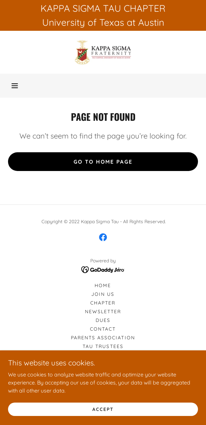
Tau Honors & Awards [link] (103, 364)
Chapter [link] (102, 303)
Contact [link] (103, 329)
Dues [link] (103, 320)
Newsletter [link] (103, 312)
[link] (103, 52)
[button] (14, 85)
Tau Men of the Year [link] (102, 355)
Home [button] (103, 285)
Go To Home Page (103, 161)
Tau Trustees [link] (103, 346)
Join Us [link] (102, 294)
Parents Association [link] (103, 338)
